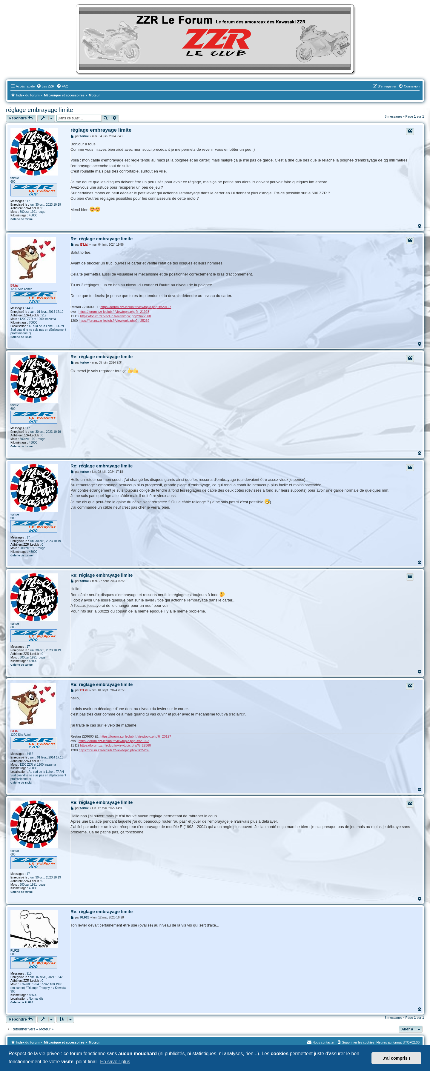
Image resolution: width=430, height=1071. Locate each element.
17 (28, 201)
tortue (14, 178)
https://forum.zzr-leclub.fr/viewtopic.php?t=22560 (115, 316)
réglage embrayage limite (39, 110)
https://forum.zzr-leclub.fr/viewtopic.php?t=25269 (114, 320)
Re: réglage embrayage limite (101, 238)
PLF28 (14, 950)
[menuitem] (45, 86)
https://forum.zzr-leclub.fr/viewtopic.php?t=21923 (114, 311)
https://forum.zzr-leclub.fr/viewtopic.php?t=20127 (135, 307)
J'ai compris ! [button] (396, 1058)
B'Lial (14, 285)
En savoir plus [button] (115, 1061)
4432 (30, 308)
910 (29, 973)
